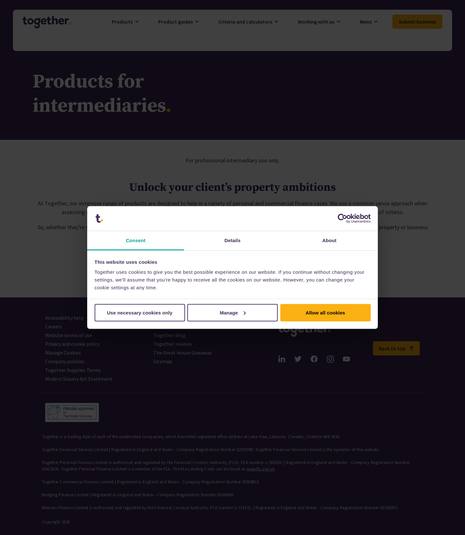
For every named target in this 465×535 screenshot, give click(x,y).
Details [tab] (232, 240)
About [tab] (329, 240)
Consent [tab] (136, 240)
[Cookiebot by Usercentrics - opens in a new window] (342, 218)
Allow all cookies (325, 312)
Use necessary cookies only (139, 312)
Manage (233, 312)
